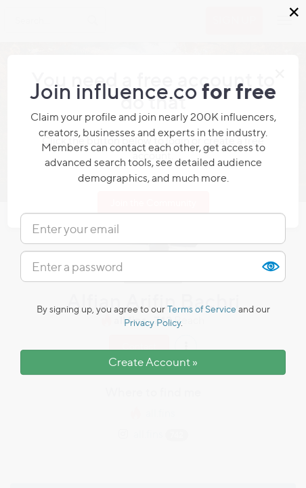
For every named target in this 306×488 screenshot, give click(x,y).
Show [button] (270, 266)
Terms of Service (201, 308)
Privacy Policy (152, 322)
